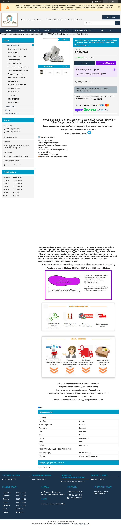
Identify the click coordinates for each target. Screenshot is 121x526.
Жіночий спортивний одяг (17, 56)
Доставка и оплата (83, 30)
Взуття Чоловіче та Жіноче (17, 49)
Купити (84, 63)
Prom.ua (71, 521)
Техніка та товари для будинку (18, 67)
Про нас (47, 30)
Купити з (106, 63)
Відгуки (7, 110)
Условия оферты (10, 479)
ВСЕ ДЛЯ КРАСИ (14, 88)
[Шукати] (117, 23)
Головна (8, 30)
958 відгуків (98, 1)
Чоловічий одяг (13, 52)
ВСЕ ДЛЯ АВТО (13, 92)
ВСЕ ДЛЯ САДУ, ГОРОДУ (17, 85)
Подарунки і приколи (15, 74)
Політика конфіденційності (80, 524)
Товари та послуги (27, 30)
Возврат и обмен (98, 479)
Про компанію (10, 107)
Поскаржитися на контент (62, 524)
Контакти (64, 30)
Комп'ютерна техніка (15, 63)
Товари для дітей (14, 60)
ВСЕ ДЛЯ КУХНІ (13, 81)
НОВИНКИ (11, 95)
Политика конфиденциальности (74, 481)
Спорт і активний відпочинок (18, 70)
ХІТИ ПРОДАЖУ (13, 99)
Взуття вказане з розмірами (17, 77)
